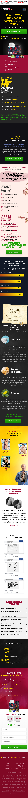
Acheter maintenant (8, 768)
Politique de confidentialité (20, 766)
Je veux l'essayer (14, 252)
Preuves (7, 763)
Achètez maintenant (20, 763)
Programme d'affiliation (20, 768)
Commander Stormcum (14, 158)
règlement (8, 765)
